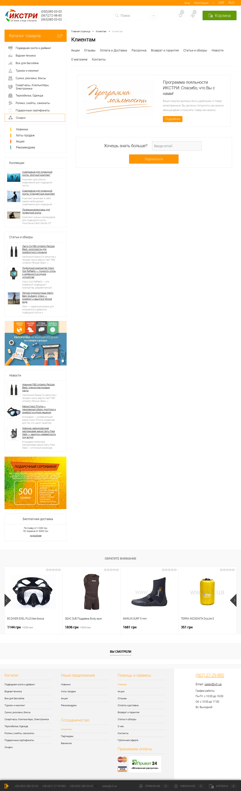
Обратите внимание (120, 558)
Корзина (222, 786)
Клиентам (66, 729)
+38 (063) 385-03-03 (26, 786)
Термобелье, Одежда (16, 726)
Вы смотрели (120, 651)
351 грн (187, 627)
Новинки (22, 129)
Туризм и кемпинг (15, 705)
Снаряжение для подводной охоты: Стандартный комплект (38, 192)
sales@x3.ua (213, 684)
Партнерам (67, 736)
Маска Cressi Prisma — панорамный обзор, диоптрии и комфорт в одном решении (39, 409)
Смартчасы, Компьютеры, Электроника (27, 719)
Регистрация (201, 3)
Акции (20, 141)
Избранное (189, 786)
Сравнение (154, 786)
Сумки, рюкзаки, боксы (18, 712)
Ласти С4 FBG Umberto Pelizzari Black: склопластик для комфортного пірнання (38, 249)
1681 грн (130, 627)
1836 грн (78, 627)
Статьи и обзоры (21, 237)
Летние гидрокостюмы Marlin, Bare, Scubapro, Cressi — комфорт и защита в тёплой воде (38, 297)
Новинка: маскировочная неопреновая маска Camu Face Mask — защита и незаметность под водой (39, 433)
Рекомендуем (25, 147)
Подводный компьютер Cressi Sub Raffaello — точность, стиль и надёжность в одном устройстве (39, 272)
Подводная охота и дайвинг (20, 684)
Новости (15, 375)
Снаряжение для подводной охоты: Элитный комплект (37, 173)
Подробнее (172, 119)
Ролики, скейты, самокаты (19, 733)
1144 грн (20, 627)
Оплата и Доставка (113, 50)
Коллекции (16, 163)
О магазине (79, 59)
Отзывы (89, 50)
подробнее (35, 535)
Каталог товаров (35, 36)
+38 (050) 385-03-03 (81, 786)
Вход (187, 3)
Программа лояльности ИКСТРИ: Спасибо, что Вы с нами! (189, 88)
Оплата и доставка (128, 705)
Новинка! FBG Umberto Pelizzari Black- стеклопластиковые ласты (38, 387)
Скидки (9, 747)
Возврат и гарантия (165, 50)
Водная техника (13, 691)
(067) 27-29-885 (210, 675)
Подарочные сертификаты (19, 740)
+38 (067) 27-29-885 (54, 786)
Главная (122, 684)
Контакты (99, 59)
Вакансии (66, 743)
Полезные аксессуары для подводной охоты (36, 211)
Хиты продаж (25, 135)
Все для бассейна (14, 698)
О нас (121, 726)
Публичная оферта (128, 740)
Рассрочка (139, 50)
